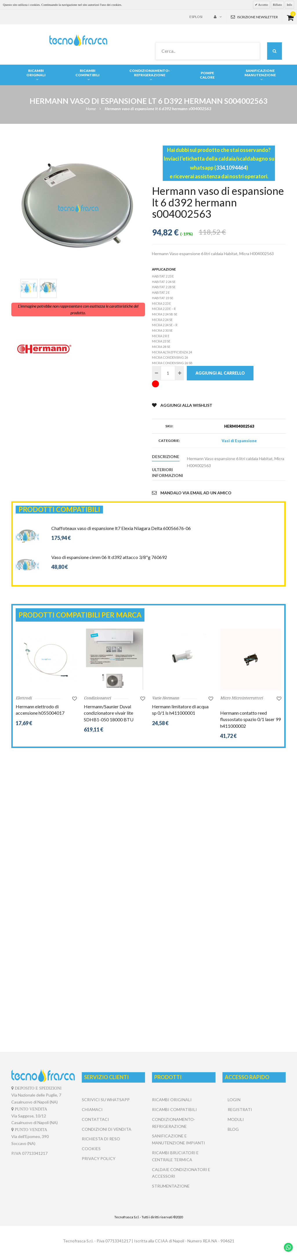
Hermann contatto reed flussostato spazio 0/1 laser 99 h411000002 (250, 719)
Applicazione (164, 269)
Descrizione (165, 456)
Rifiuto (277, 4)
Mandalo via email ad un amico (191, 492)
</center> (254, 1155)
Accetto (263, 4)
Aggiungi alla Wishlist (182, 405)
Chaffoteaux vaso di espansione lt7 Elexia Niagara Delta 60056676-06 (121, 528)
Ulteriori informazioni (166, 472)
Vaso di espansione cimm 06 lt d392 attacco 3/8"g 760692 (109, 557)
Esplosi (195, 16)
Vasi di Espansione (239, 440)
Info (289, 4)
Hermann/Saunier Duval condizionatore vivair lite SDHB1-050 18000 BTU (108, 713)
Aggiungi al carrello (220, 373)
